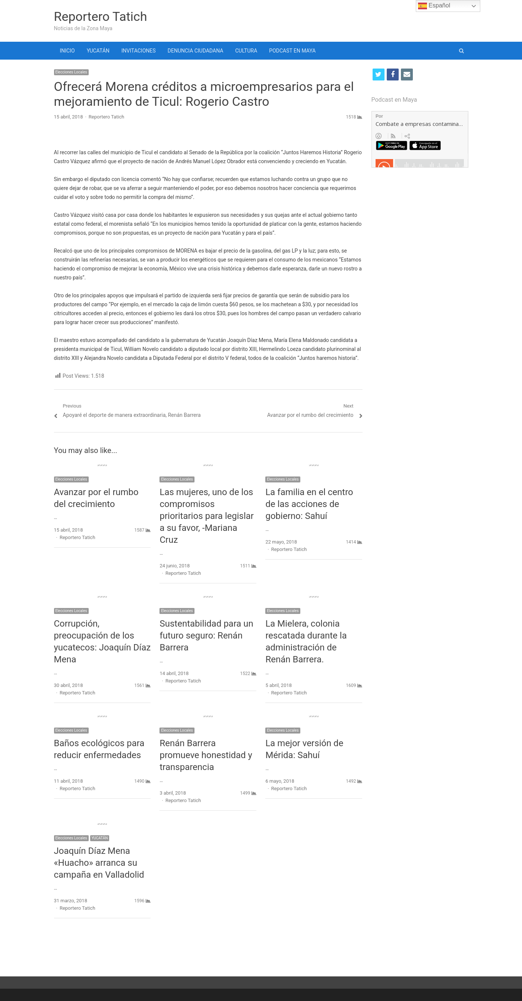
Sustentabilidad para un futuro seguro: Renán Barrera (206, 635)
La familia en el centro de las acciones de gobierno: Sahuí (309, 504)
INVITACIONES (138, 51)
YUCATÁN (98, 51)
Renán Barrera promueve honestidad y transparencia (205, 755)
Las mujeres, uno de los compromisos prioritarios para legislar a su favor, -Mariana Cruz (206, 516)
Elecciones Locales (71, 72)
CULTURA (246, 51)
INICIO (67, 51)
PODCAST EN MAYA (292, 51)
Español (434, 5)
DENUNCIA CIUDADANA (195, 51)
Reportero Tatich (100, 16)
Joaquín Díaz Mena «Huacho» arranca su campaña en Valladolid (99, 863)
